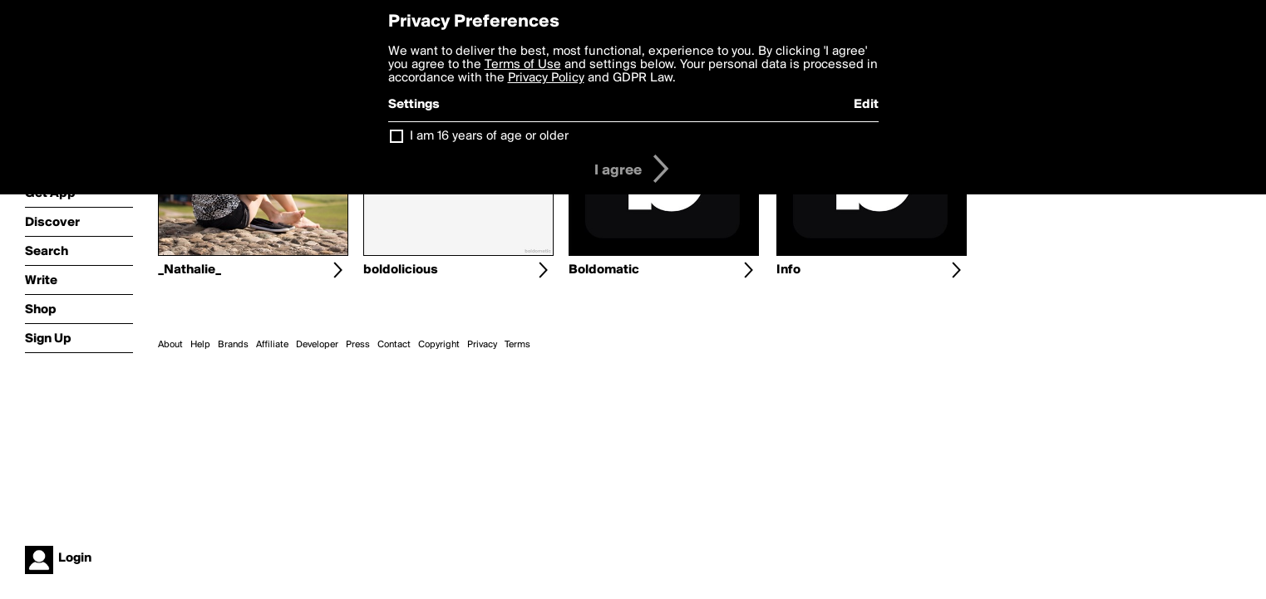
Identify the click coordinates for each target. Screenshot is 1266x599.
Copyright (439, 345)
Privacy (482, 345)
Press (358, 345)
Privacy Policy (546, 78)
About (170, 345)
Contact (394, 345)
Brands (233, 345)
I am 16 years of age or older (489, 136)
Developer (317, 345)
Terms (517, 345)
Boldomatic (604, 270)
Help (200, 345)
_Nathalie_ (189, 270)
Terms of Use (523, 64)
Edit (866, 104)
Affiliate (272, 345)
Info (788, 270)
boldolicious (400, 270)
